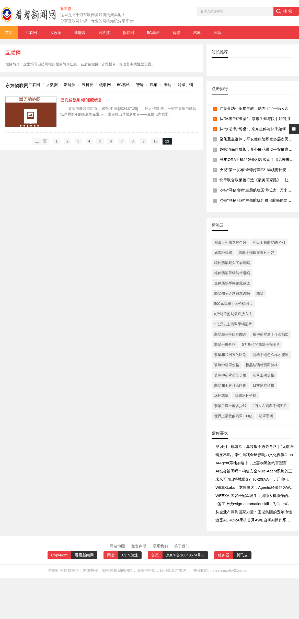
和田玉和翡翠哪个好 (230, 242)
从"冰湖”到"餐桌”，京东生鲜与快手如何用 (255, 118)
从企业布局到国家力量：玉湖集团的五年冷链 (253, 512)
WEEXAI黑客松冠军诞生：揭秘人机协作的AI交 (255, 495)
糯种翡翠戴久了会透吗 (232, 263)
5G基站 (153, 32)
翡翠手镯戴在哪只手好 (256, 253)
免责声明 (138, 546)
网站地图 (117, 546)
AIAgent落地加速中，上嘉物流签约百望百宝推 (254, 463)
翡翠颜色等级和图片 (230, 334)
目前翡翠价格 (263, 385)
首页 (9, 32)
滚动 (217, 32)
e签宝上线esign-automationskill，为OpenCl (252, 504)
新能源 (80, 32)
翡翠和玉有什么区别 (230, 385)
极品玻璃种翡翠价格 (262, 365)
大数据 (55, 32)
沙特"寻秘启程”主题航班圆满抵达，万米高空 (257, 190)
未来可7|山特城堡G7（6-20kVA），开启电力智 (255, 479)
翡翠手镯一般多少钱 (230, 406)
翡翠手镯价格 (225, 344)
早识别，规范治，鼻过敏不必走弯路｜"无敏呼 (254, 446)
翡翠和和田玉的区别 (230, 355)
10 (155, 141)
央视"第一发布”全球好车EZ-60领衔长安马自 (257, 170)
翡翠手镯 (185, 84)
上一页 (41, 141)
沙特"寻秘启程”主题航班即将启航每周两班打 (257, 200)
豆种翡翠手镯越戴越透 (232, 283)
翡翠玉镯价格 (263, 375)
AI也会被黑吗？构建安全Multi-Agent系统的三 (253, 471)
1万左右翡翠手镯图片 (270, 406)
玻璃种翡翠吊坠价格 (230, 375)
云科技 (104, 32)
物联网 (128, 32)
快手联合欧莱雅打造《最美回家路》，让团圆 (258, 180)
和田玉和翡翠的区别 (269, 242)
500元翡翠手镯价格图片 (233, 304)
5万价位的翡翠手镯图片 (261, 344)
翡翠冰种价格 (245, 396)
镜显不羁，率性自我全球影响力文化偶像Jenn (254, 455)
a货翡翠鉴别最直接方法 (233, 314)
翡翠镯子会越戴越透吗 (232, 293)
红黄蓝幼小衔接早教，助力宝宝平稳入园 (254, 108)
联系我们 (160, 546)
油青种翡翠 (223, 253)
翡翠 (259, 293)
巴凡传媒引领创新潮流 (80, 100)
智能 (176, 32)
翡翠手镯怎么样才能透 (271, 355)
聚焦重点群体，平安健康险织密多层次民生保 (258, 139)
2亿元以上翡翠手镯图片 (233, 324)
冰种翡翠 (221, 396)
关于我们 (181, 546)
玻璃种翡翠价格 (226, 365)
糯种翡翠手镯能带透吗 (232, 273)
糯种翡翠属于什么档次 (271, 334)
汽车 (197, 32)
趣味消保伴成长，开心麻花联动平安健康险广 (258, 149)
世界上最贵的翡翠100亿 (233, 416)
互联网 (31, 32)
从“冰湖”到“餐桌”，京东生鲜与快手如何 (253, 129)
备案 (155, 555)
